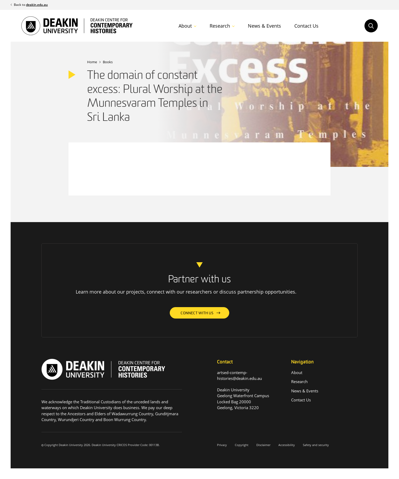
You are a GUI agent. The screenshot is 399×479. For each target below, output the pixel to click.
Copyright (241, 445)
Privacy (222, 445)
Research (220, 26)
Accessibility (286, 445)
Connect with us (197, 313)
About (185, 26)
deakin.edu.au (37, 4)
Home (92, 62)
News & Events (264, 26)
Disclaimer (263, 445)
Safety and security (316, 445)
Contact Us (306, 26)
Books (108, 62)
